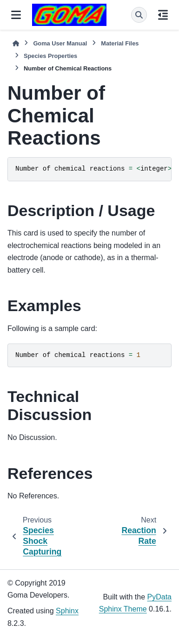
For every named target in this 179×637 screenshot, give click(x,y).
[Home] (16, 43)
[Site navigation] (16, 15)
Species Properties (50, 55)
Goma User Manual (60, 43)
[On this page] (163, 15)
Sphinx (67, 611)
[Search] (139, 15)
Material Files (120, 43)
